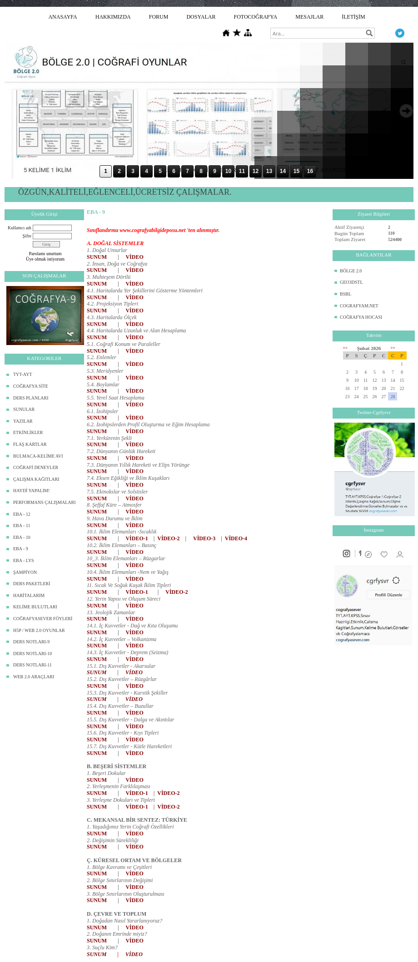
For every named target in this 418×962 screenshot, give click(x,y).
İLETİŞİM (353, 17)
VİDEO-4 (236, 538)
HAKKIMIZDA (113, 17)
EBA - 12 (21, 514)
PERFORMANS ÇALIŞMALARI (44, 502)
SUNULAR (24, 409)
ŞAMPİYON (25, 572)
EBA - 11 (21, 525)
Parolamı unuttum (45, 253)
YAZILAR (23, 421)
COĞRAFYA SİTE (30, 386)
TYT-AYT (22, 374)
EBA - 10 (21, 537)
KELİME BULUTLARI (35, 606)
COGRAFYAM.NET (359, 305)
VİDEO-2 (168, 538)
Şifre (27, 235)
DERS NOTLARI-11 (32, 664)
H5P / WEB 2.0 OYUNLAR (39, 630)
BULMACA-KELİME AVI (38, 456)
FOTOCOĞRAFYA (255, 17)
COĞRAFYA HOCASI (361, 317)
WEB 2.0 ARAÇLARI (33, 676)
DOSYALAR (200, 17)
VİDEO (134, 257)
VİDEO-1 (136, 538)
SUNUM (97, 257)
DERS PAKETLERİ (31, 583)
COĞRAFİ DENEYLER (35, 467)
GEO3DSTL (351, 282)
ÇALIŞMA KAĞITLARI (36, 479)
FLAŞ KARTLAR (30, 444)
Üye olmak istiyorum (45, 259)
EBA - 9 (20, 548)
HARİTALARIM (29, 595)
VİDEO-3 (204, 538)
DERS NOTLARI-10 (32, 653)
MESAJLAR (309, 17)
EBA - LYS (23, 560)
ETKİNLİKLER (28, 432)
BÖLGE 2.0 (351, 270)
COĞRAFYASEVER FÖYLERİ (42, 618)
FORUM (159, 17)
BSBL (345, 293)
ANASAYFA (62, 17)
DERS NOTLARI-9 (31, 641)
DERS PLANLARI (31, 397)
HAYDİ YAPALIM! (31, 490)
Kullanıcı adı (19, 227)
